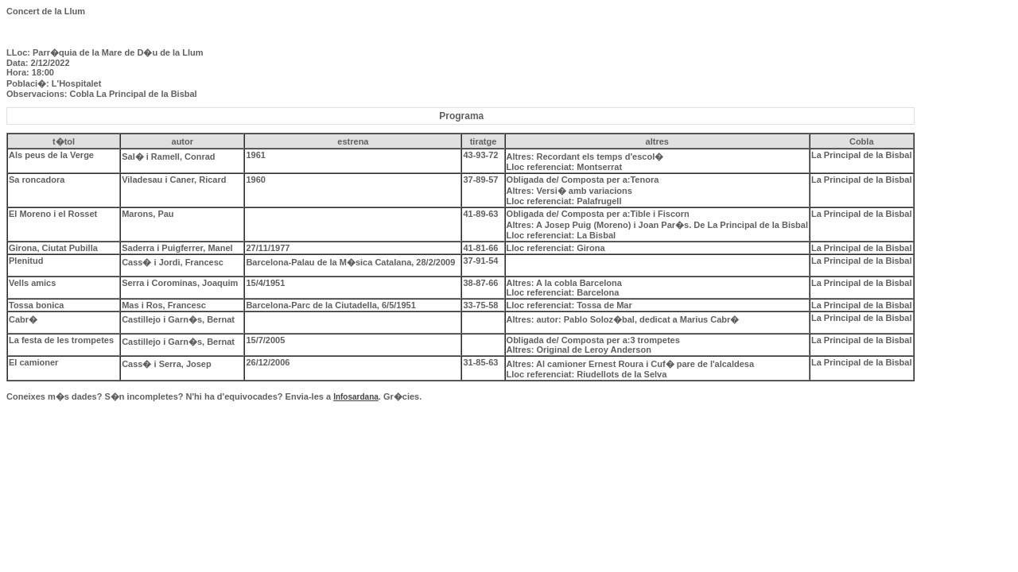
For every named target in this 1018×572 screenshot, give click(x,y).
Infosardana (356, 396)
